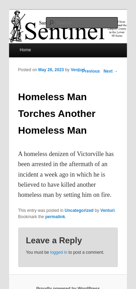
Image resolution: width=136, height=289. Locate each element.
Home (25, 49)
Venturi (78, 69)
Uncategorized (79, 210)
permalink (55, 216)
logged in (58, 252)
